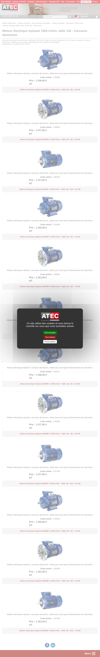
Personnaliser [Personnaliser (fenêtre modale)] (50, 342)
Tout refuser (50, 337)
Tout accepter (50, 333)
